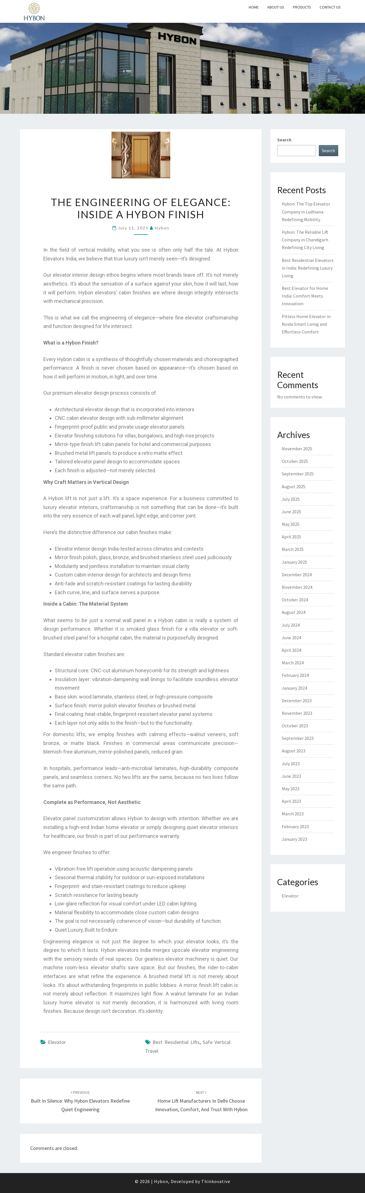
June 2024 (291, 637)
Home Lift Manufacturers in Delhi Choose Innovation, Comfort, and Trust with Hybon (201, 1101)
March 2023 (293, 814)
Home (254, 7)
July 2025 (291, 499)
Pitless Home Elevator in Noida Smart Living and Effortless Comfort (306, 324)
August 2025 (293, 486)
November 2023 (297, 713)
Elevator (57, 1042)
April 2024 (291, 650)
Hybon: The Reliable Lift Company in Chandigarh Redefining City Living (305, 239)
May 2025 (290, 524)
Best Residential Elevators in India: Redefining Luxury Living (308, 267)
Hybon (162, 227)
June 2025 (291, 511)
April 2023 (291, 801)
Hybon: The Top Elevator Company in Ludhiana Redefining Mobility (306, 211)
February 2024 (295, 675)
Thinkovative (215, 1181)
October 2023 (295, 725)
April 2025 (291, 537)
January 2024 (294, 688)
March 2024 (293, 662)
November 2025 (297, 448)
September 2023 (298, 738)
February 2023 (295, 826)
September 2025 (298, 474)
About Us (275, 7)
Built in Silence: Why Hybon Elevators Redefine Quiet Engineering (80, 1101)
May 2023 (290, 788)
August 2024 (293, 612)
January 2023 (294, 839)
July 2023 (291, 763)
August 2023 (293, 751)
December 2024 (297, 574)
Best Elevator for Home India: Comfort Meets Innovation (305, 295)
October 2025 (295, 461)
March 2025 (293, 549)
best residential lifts (176, 1042)
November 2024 (297, 587)
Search (284, 139)
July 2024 (291, 625)
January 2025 (294, 562)
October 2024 (295, 599)
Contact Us (330, 7)
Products (302, 7)
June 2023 (291, 776)
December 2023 (297, 700)
